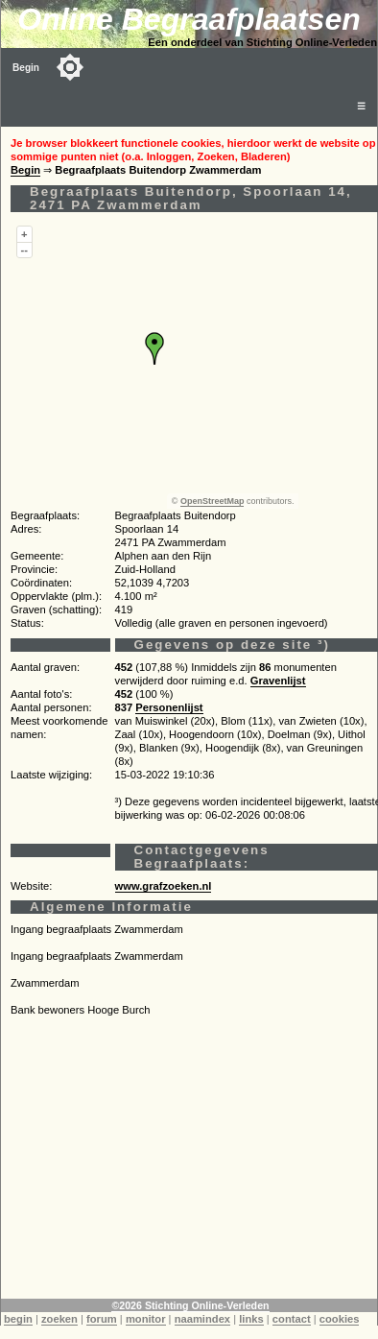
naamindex (202, 1319)
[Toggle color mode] (70, 67)
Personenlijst (168, 707)
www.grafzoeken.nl (163, 886)
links (251, 1319)
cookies (339, 1319)
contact (291, 1319)
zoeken (59, 1319)
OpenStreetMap (212, 501)
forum (101, 1319)
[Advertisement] (189, 1164)
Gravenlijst (278, 680)
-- (24, 249)
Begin (25, 67)
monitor (146, 1319)
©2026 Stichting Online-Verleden (190, 1305)
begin (18, 1319)
